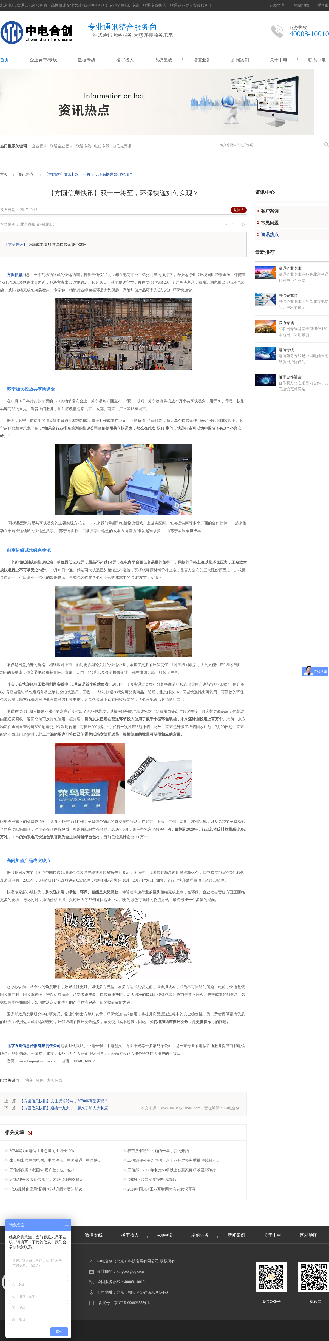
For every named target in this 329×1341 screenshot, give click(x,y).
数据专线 (86, 60)
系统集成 (163, 60)
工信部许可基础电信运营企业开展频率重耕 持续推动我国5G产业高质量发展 (174, 1160)
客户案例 (270, 211)
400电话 (165, 1235)
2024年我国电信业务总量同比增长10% (41, 1151)
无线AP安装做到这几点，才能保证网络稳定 (46, 1180)
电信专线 (101, 146)
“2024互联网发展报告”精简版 (152, 1180)
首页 (4, 60)
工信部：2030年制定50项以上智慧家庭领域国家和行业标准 (174, 1170)
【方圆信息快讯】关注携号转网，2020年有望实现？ (64, 1101)
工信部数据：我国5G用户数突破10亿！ (42, 1170)
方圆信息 (14, 275)
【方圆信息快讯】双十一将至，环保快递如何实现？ (88, 174)
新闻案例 (240, 60)
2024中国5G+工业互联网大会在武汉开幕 (161, 1189)
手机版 (323, 5)
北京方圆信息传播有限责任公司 (34, 1046)
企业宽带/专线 (43, 60)
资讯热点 (25, 174)
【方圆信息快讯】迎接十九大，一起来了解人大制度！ (66, 1108)
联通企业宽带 (61, 146)
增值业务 (202, 60)
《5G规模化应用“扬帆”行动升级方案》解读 (46, 1189)
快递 (29, 1080)
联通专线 (83, 146)
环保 (40, 1080)
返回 (237, 210)
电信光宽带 (122, 146)
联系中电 (317, 60)
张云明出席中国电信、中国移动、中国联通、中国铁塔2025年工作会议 (56, 1160)
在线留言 (277, 5)
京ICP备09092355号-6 (132, 1303)
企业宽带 (39, 146)
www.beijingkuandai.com (180, 1108)
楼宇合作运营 (290, 377)
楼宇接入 (125, 60)
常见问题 (270, 222)
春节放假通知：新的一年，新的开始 (158, 1151)
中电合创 (232, 1108)
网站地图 (301, 5)
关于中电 (278, 60)
